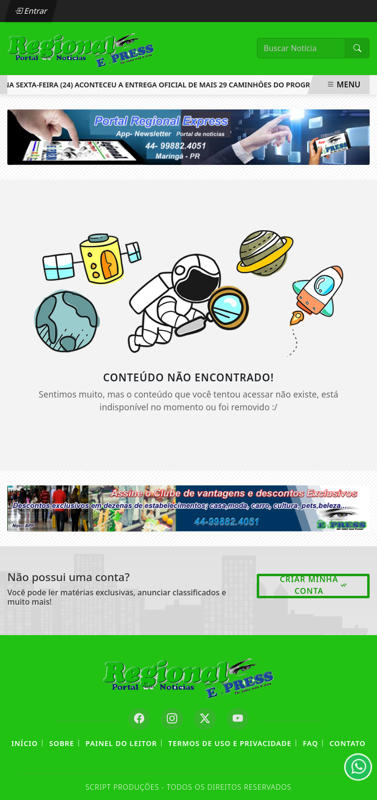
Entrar (31, 10)
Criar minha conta (314, 585)
